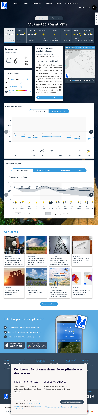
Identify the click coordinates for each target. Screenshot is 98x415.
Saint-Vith (58, 24)
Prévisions (7, 363)
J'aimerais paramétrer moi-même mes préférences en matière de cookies (62, 408)
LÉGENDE (86, 79)
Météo (15, 3)
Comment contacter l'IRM (88, 367)
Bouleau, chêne (14, 83)
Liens (52, 360)
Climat (25, 3)
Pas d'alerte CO (14, 87)
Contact (85, 360)
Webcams (88, 47)
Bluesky (84, 375)
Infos (58, 3)
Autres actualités (49, 304)
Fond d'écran (96, 19)
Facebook (85, 363)
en (89, 8)
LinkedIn (84, 373)
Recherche (37, 3)
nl (80, 8)
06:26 (12, 79)
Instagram (85, 370)
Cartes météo (79, 47)
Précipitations (70, 47)
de (86, 8)
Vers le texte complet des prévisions (52, 98)
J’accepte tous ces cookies (72, 402)
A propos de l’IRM (71, 3)
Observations (8, 366)
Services (48, 3)
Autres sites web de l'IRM (40, 361)
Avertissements (9, 368)
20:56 (22, 79)
